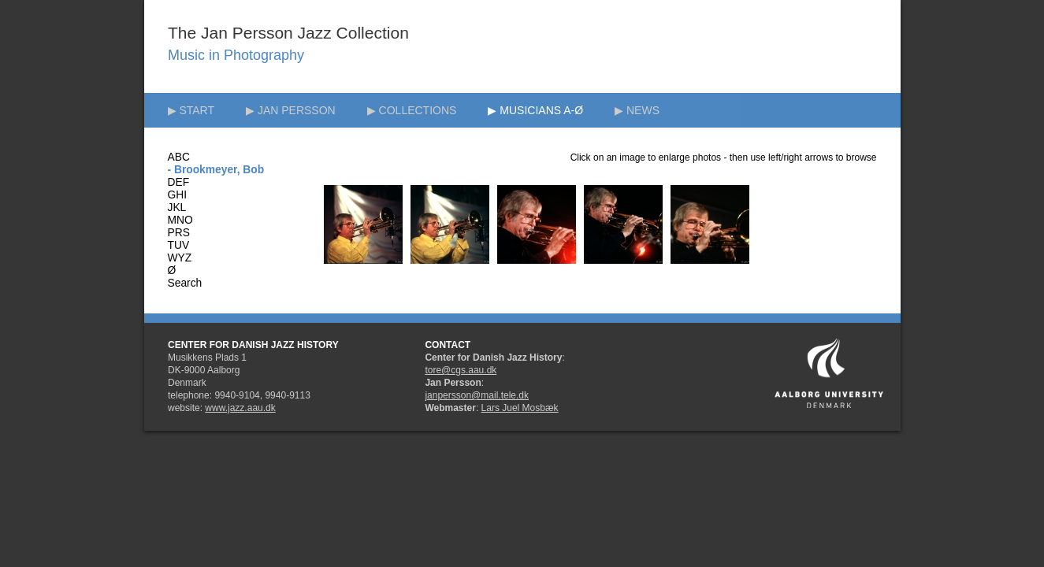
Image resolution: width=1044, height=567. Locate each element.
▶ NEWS (637, 110)
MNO (180, 220)
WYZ (180, 258)
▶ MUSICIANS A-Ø (535, 110)
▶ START (191, 110)
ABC (179, 157)
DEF (179, 182)
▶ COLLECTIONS (412, 110)
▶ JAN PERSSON (291, 110)
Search (185, 283)
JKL (177, 207)
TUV (179, 245)
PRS (179, 233)
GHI (178, 195)
